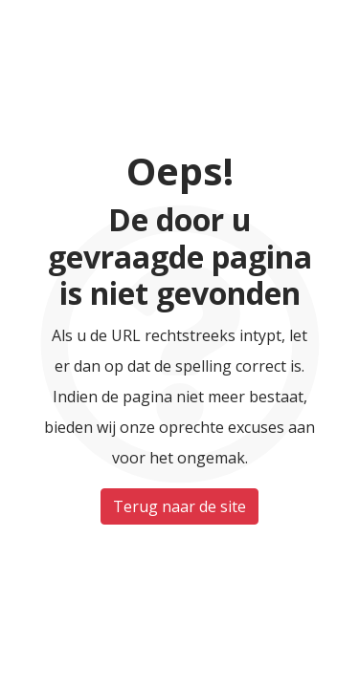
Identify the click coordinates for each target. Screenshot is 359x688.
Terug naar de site (179, 506)
